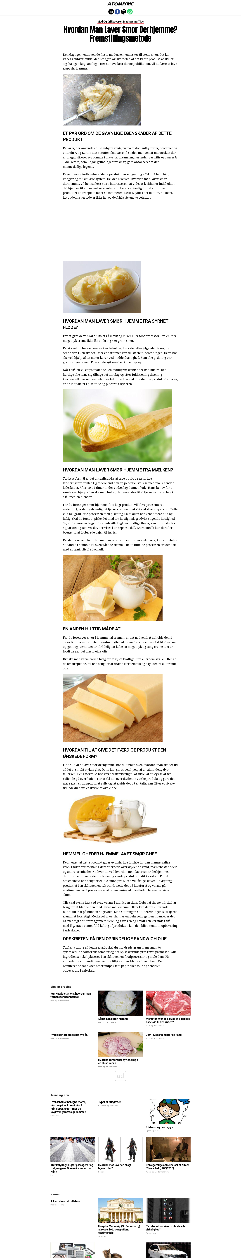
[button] (52, 4)
